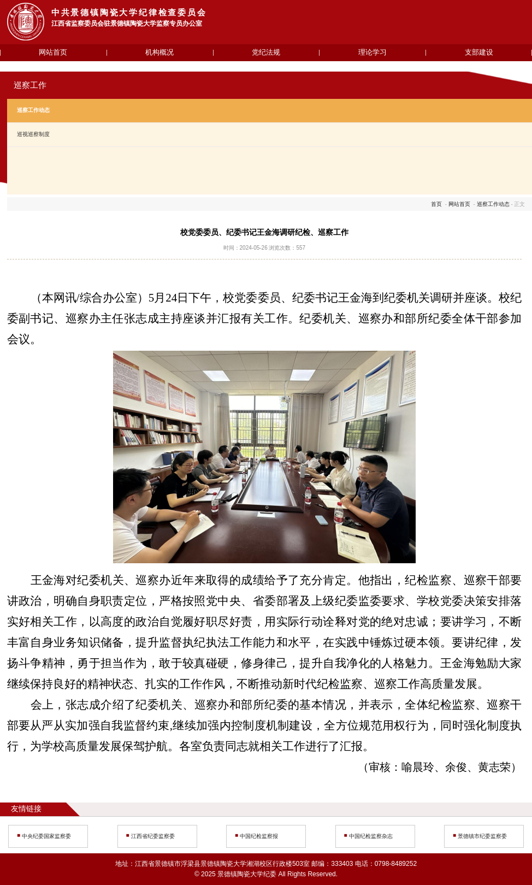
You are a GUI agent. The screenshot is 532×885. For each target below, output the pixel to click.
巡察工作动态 (33, 110)
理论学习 (372, 52)
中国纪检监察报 (259, 836)
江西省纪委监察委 (153, 836)
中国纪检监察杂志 (371, 836)
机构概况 (159, 52)
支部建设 (479, 52)
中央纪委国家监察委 (46, 836)
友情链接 (26, 809)
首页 (436, 204)
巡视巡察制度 (33, 134)
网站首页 (53, 52)
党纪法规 (266, 52)
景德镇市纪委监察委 (482, 836)
